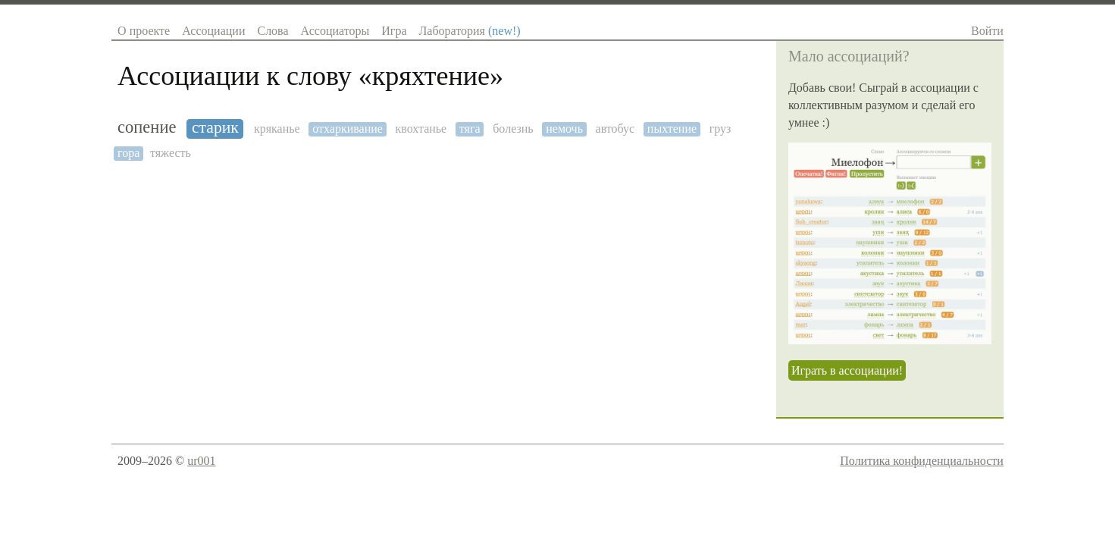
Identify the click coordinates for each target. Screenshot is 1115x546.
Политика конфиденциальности (922, 460)
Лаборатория (469, 30)
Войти (987, 30)
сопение (146, 127)
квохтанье (421, 128)
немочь (564, 128)
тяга (470, 128)
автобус (615, 128)
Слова (272, 30)
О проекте (143, 30)
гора (128, 152)
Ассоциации (213, 30)
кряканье (277, 128)
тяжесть (170, 152)
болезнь (513, 128)
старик (215, 127)
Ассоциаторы (335, 30)
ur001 (201, 460)
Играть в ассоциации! (847, 370)
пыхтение (672, 128)
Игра (393, 30)
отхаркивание (347, 128)
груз (720, 128)
